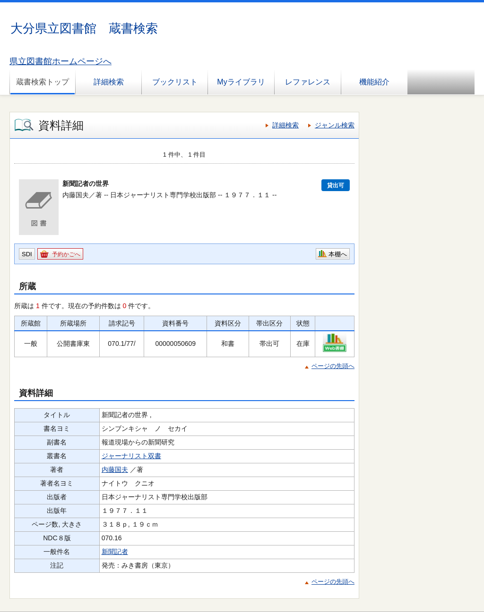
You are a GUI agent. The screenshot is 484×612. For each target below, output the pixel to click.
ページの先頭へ (332, 365)
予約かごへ (66, 254)
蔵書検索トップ (42, 82)
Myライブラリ (241, 82)
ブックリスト (175, 82)
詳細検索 (109, 82)
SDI (27, 254)
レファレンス (307, 82)
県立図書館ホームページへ (60, 61)
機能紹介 (374, 82)
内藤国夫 (115, 469)
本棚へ (337, 254)
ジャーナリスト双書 (131, 456)
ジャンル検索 (334, 125)
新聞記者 (115, 551)
